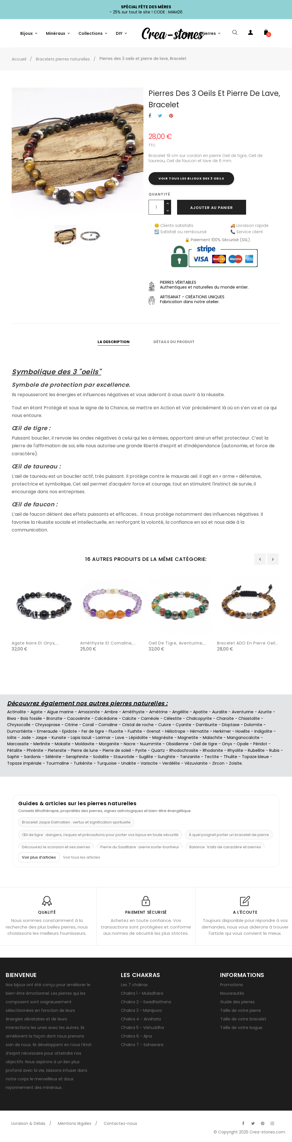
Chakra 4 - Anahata (141, 1019)
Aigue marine (60, 712)
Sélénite (53, 757)
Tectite (211, 757)
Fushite (135, 731)
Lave (119, 737)
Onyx (227, 744)
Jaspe (41, 737)
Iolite (12, 737)
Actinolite (16, 712)
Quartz (158, 750)
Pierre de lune (84, 750)
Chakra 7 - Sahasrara (142, 1045)
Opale (243, 744)
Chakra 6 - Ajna (136, 1036)
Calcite (129, 718)
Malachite (212, 737)
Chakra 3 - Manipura (141, 1010)
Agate (36, 712)
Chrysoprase (47, 725)
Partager (150, 116)
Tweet (160, 116)
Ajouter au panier (211, 207)
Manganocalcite (243, 737)
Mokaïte (62, 744)
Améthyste (133, 712)
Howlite (243, 731)
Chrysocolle (19, 725)
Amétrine (158, 712)
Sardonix (32, 757)
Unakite (128, 763)
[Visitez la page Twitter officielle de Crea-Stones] (253, 1123)
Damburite (206, 725)
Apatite (200, 712)
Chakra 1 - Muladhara (142, 993)
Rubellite (256, 750)
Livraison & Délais (28, 1123)
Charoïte (225, 718)
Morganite (109, 744)
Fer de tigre (93, 731)
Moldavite (84, 744)
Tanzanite (190, 757)
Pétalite (14, 750)
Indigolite (263, 731)
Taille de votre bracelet (243, 1019)
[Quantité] (156, 207)
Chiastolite (249, 718)
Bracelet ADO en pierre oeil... (248, 643)
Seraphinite (77, 757)
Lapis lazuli (81, 737)
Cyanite (183, 725)
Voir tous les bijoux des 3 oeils (191, 178)
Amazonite (89, 712)
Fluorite (116, 731)
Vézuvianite (196, 763)
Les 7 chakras (134, 985)
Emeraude (47, 731)
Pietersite (57, 750)
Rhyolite (235, 750)
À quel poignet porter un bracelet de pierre (229, 834)
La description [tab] (113, 342)
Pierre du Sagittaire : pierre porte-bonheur (139, 847)
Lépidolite (138, 737)
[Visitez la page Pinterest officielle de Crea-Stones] (262, 1123)
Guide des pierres (237, 1002)
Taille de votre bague (241, 1027)
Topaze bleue (255, 757)
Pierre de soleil (117, 750)
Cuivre (164, 725)
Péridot (260, 744)
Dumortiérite (20, 731)
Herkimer (222, 731)
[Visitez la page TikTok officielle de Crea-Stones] (282, 1120)
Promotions (231, 985)
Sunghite (166, 757)
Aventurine (243, 712)
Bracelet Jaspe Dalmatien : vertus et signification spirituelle (76, 822)
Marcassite (18, 744)
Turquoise (107, 763)
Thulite (230, 757)
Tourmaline (57, 763)
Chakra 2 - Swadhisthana (146, 1002)
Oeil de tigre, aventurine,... (177, 643)
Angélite (180, 712)
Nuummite (150, 744)
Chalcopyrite (199, 718)
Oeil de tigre (205, 744)
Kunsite (59, 737)
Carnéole (150, 718)
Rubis (274, 750)
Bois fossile (31, 718)
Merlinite (41, 744)
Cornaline (107, 725)
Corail (88, 725)
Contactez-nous (120, 1123)
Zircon (218, 763)
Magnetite (188, 737)
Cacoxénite (78, 718)
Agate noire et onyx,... (35, 643)
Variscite (149, 763)
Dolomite (253, 725)
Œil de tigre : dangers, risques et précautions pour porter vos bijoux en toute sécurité (100, 834)
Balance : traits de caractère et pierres (225, 847)
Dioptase (231, 725)
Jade (26, 737)
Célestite (173, 718)
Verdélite (171, 763)
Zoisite (235, 763)
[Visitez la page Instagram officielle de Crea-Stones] (272, 1123)
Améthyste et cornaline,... (108, 643)
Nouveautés (232, 993)
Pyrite (141, 750)
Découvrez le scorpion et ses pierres (56, 847)
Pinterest (171, 116)
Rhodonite (213, 750)
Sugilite (146, 757)
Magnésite (162, 737)
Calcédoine (106, 718)
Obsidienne (177, 744)
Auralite (219, 712)
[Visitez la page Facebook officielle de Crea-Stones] (243, 1123)
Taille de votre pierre (240, 1010)
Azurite (265, 712)
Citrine (71, 725)
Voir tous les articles (81, 857)
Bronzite (54, 718)
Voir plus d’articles (39, 857)
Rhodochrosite (183, 750)
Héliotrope (175, 731)
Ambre (111, 712)
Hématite (199, 731)
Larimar (103, 737)
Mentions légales (74, 1123)
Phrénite (35, 750)
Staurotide (123, 757)
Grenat (154, 731)
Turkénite (83, 763)
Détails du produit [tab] (173, 342)
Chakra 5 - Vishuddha (142, 1027)
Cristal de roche (138, 725)
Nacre (129, 744)
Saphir (13, 757)
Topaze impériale (24, 763)
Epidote (69, 731)
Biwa (11, 718)
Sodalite (101, 757)
